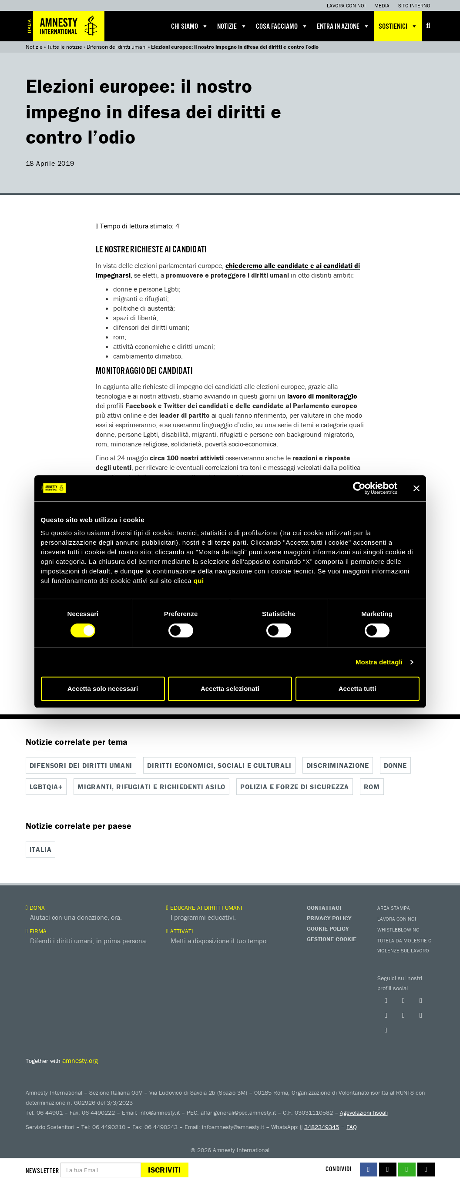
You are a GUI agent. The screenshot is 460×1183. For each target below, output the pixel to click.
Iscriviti (164, 1170)
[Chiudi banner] (416, 488)
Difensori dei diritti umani (117, 46)
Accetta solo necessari (102, 688)
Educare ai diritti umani (204, 906)
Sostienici (398, 26)
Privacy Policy (329, 917)
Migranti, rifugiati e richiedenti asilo (151, 786)
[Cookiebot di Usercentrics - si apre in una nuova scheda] (359, 488)
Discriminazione (337, 765)
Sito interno (414, 5)
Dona (35, 906)
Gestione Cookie (331, 938)
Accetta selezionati (230, 688)
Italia (41, 849)
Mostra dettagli (379, 662)
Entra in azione (343, 26)
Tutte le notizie (64, 46)
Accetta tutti (357, 688)
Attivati (179, 930)
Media (381, 5)
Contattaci (324, 906)
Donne (395, 765)
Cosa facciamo (282, 26)
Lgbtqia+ (46, 786)
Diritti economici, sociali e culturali (219, 765)
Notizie (232, 26)
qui (199, 580)
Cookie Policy (328, 927)
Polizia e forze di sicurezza (294, 786)
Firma (36, 930)
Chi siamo (189, 26)
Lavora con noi (346, 5)
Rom (372, 786)
